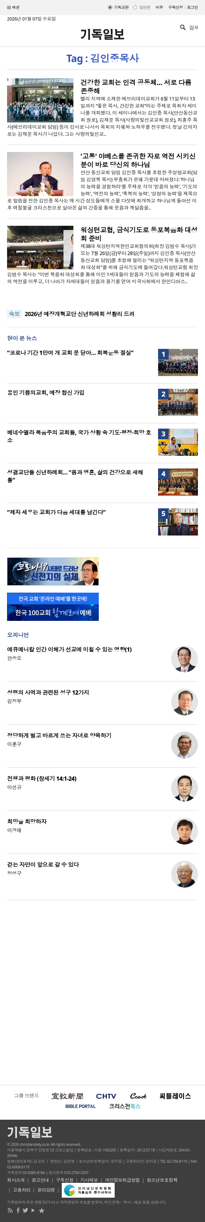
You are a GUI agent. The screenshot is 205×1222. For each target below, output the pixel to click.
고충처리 (22, 1190)
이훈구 (14, 744)
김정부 (14, 701)
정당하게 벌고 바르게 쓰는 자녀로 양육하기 (59, 735)
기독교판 (121, 7)
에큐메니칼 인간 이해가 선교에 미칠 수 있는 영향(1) (69, 649)
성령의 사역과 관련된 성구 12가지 (48, 692)
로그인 (192, 7)
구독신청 (175, 7)
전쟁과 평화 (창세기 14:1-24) (41, 778)
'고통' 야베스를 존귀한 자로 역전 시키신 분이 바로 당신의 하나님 (137, 160)
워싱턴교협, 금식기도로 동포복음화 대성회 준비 (139, 234)
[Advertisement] (102, 991)
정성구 (14, 873)
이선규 (14, 787)
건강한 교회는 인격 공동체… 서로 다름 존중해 (135, 87)
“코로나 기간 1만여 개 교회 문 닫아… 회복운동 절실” (70, 353)
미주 (159, 7)
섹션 (13, 7)
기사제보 (89, 1180)
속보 (14, 314)
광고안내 (40, 1180)
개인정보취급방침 (122, 1180)
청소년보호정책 (162, 1180)
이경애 (14, 830)
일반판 (144, 7)
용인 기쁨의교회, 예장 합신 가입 (45, 393)
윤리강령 (46, 1190)
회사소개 (16, 1180)
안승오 (14, 658)
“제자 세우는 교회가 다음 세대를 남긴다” (56, 512)
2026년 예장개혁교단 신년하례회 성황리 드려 (79, 314)
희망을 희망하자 (27, 821)
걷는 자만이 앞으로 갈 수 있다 (43, 865)
